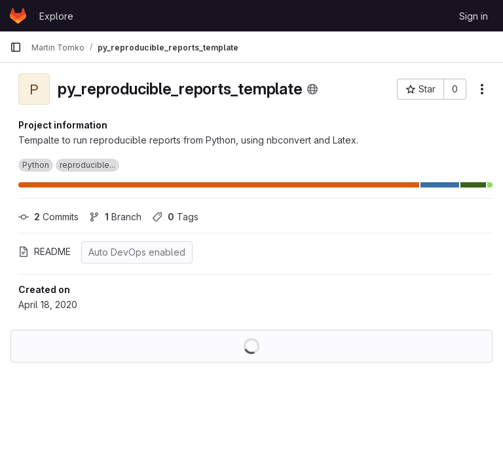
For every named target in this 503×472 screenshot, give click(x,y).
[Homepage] (18, 15)
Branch (115, 216)
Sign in (473, 16)
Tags (175, 216)
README (44, 251)
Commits (48, 216)
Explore (56, 16)
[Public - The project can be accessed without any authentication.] (312, 89)
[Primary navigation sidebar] (15, 47)
